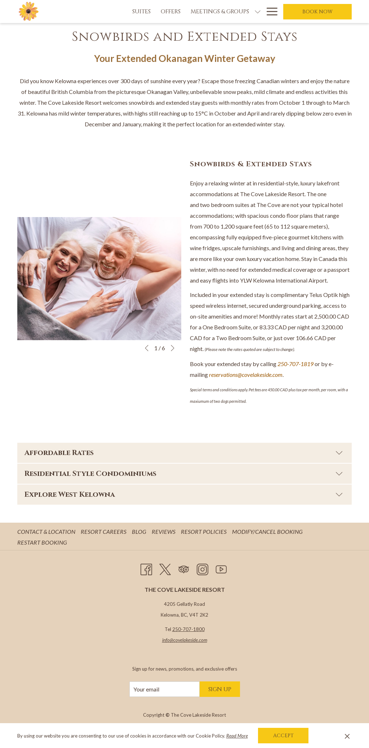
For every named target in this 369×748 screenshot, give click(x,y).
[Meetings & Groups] (177, 11)
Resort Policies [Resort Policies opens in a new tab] (204, 531)
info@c (168, 640)
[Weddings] (240, 11)
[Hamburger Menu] (269, 11)
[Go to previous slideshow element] (146, 348)
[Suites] (99, 11)
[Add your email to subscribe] (164, 689)
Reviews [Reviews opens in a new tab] (164, 531)
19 (310, 363)
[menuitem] (47, 531)
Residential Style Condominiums (184, 473)
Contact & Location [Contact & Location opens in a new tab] (47, 531)
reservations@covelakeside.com (246, 374)
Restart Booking (42, 542)
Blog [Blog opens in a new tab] (140, 531)
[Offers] (128, 11)
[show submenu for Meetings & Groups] (215, 11)
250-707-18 (292, 363)
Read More (237, 736)
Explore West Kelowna (184, 494)
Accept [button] (283, 735)
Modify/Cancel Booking (267, 531)
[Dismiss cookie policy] (347, 736)
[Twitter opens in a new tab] (165, 568)
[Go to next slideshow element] (172, 348)
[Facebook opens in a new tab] (146, 568)
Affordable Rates (184, 453)
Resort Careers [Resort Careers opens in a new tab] (104, 531)
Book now (317, 11)
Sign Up (219, 689)
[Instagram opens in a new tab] (202, 568)
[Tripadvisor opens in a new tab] (184, 568)
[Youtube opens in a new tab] (221, 568)
